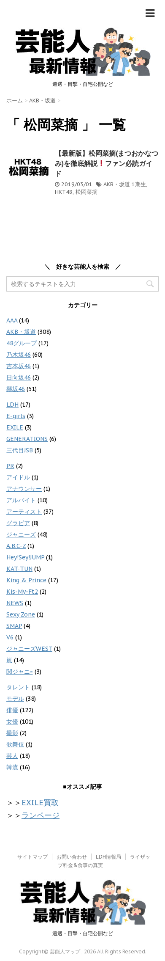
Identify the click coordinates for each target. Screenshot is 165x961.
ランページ (41, 815)
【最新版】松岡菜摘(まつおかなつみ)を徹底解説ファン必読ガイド (106, 163)
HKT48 (64, 192)
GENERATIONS (27, 439)
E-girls (15, 416)
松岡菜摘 (86, 192)
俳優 (12, 710)
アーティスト (24, 511)
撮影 (12, 733)
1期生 (139, 184)
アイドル (18, 477)
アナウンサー (24, 489)
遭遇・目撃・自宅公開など (82, 933)
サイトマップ (32, 857)
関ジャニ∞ (19, 671)
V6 (10, 637)
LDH (12, 404)
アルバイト (21, 500)
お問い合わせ (72, 857)
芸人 (12, 756)
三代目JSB (19, 450)
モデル (15, 698)
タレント (18, 687)
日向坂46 (18, 377)
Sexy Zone (20, 614)
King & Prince (26, 580)
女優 (12, 721)
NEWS (14, 603)
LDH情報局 (108, 857)
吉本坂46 (18, 366)
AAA (11, 320)
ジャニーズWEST (29, 649)
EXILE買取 (40, 802)
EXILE (14, 427)
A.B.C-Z (16, 546)
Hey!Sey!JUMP (25, 557)
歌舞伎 (15, 744)
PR (10, 466)
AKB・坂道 (116, 184)
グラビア (18, 523)
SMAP (14, 626)
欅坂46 (15, 389)
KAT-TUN (19, 569)
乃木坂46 (18, 354)
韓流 (12, 767)
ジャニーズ (21, 534)
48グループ (21, 343)
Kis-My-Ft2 (22, 591)
